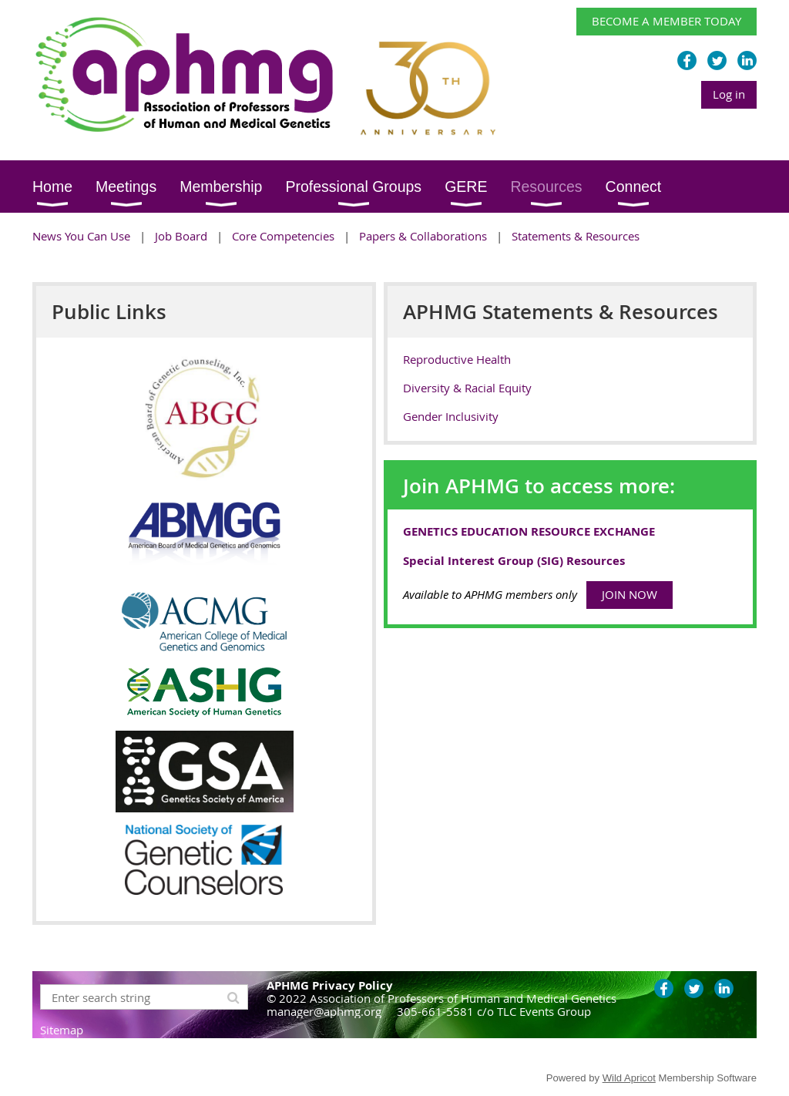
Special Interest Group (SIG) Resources (514, 561)
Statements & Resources (576, 236)
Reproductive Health (457, 359)
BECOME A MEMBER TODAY (666, 21)
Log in (729, 94)
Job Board (181, 236)
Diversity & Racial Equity (467, 387)
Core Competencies (283, 236)
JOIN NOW (629, 594)
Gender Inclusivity (451, 416)
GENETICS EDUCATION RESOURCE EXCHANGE (529, 531)
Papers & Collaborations (423, 236)
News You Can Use (81, 236)
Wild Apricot (629, 1078)
